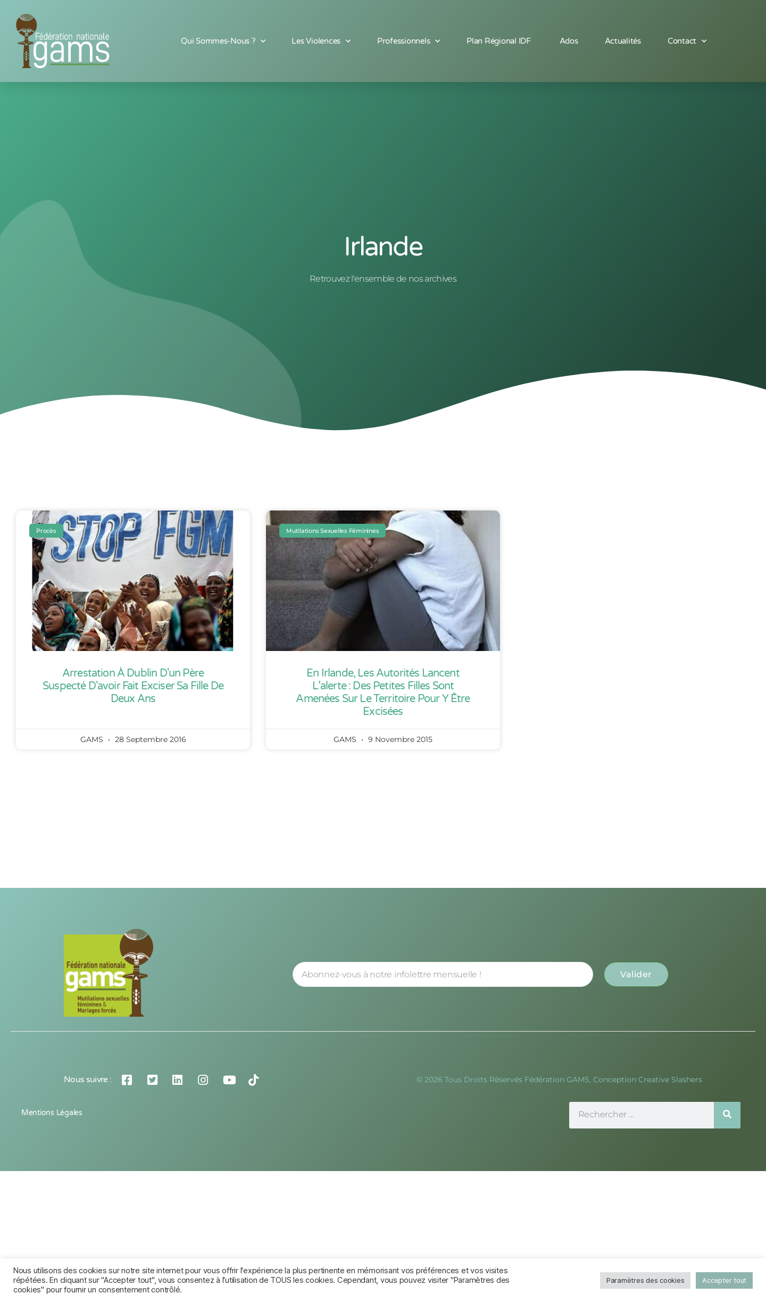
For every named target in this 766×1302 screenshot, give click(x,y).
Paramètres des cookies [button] (645, 1280)
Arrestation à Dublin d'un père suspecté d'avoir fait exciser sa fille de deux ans (133, 686)
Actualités (623, 41)
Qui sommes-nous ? (223, 41)
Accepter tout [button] (724, 1280)
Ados (569, 41)
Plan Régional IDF (499, 41)
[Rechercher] (727, 1115)
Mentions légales (51, 1112)
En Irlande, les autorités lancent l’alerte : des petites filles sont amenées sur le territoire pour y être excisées (383, 692)
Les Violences (321, 41)
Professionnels (408, 41)
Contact (687, 41)
